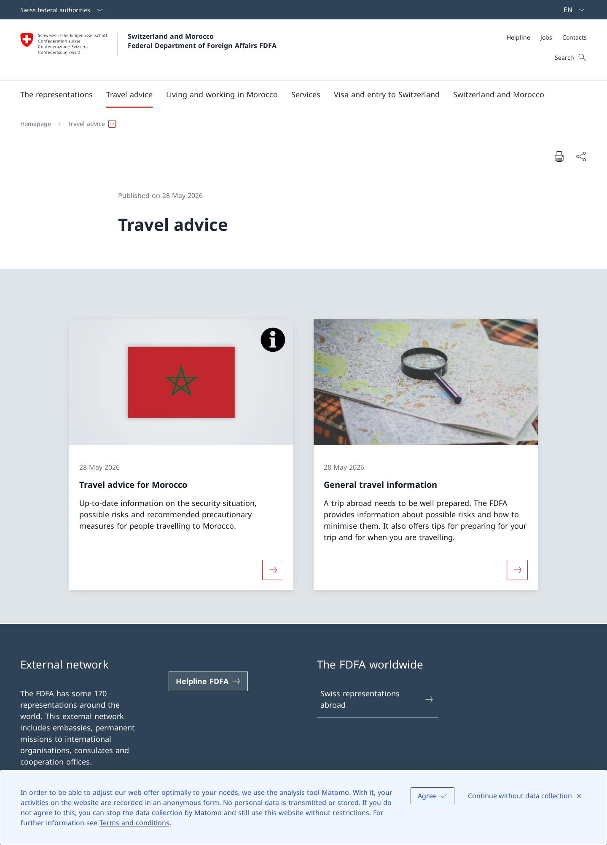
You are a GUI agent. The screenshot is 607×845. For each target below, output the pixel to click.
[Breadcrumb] (300, 123)
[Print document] (559, 156)
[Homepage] (35, 123)
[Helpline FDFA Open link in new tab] (208, 681)
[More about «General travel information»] (517, 569)
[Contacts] (574, 37)
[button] (56, 94)
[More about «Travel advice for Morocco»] (272, 569)
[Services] (306, 94)
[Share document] (581, 156)
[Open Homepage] (148, 50)
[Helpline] (518, 37)
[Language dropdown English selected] (571, 9)
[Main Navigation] (296, 94)
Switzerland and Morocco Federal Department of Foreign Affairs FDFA (202, 41)
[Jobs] (546, 37)
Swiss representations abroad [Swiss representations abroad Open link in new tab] (377, 699)
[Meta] (547, 37)
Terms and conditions (134, 822)
